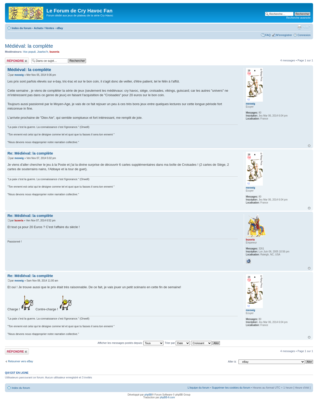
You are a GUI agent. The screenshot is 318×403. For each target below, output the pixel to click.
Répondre (17, 61)
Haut (309, 145)
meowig (19, 75)
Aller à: (232, 361)
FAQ (268, 35)
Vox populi (29, 51)
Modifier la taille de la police (307, 27)
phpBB (148, 394)
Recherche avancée (298, 17)
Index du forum (21, 28)
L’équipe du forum (198, 387)
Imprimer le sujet (299, 27)
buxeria (54, 51)
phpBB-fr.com (167, 397)
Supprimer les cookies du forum (231, 387)
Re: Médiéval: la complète (30, 153)
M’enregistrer (284, 35)
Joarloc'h (42, 51)
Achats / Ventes (44, 28)
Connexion (304, 35)
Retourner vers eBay (20, 361)
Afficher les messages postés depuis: (130, 342)
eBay (59, 28)
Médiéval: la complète (29, 46)
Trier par (177, 342)
